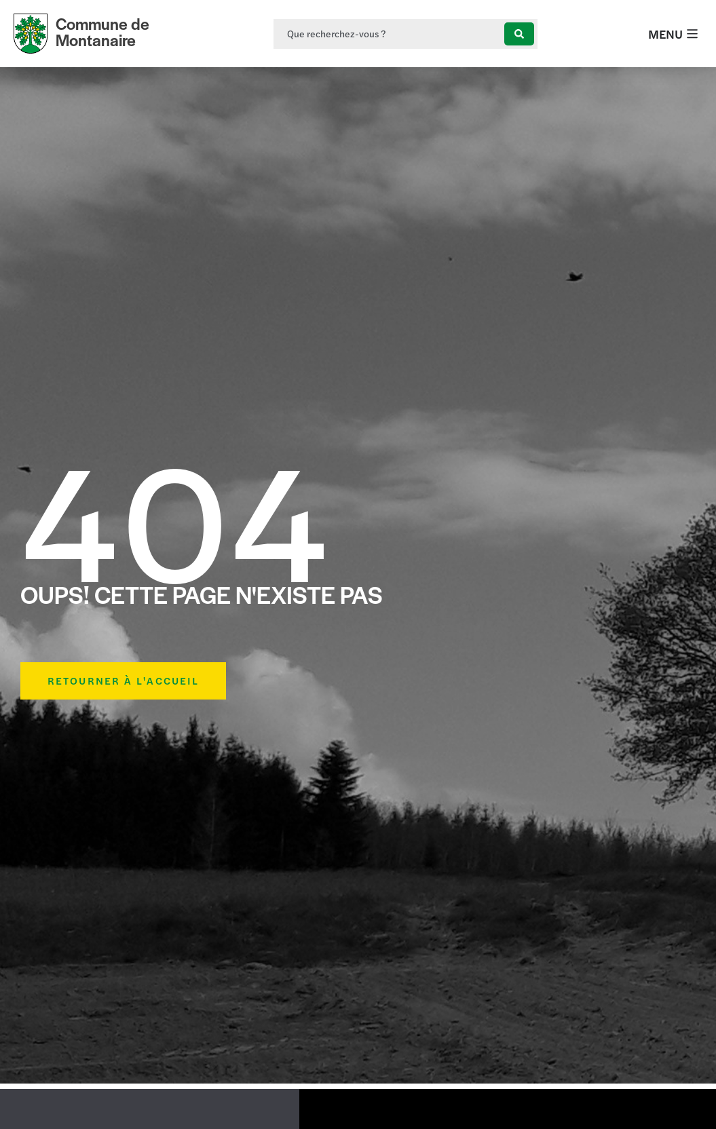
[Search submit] (519, 33)
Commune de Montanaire (102, 31)
